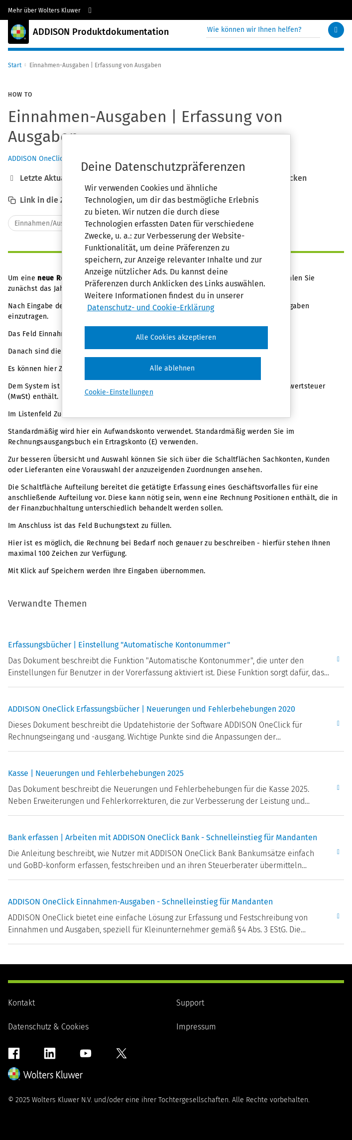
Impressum (196, 1026)
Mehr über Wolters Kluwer (51, 10)
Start (14, 65)
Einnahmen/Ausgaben (49, 223)
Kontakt (21, 1003)
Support (190, 1003)
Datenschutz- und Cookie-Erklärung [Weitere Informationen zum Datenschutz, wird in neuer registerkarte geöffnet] (150, 307)
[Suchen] (336, 30)
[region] (176, 275)
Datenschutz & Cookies (48, 1026)
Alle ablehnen (172, 368)
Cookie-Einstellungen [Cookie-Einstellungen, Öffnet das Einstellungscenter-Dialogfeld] (119, 392)
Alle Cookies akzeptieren (176, 337)
